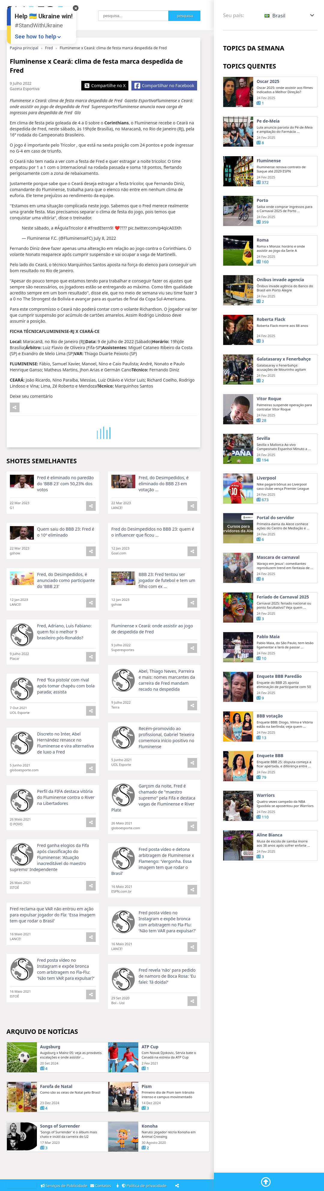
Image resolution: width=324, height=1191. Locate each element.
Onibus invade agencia (280, 306)
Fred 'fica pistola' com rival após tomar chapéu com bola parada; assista (66, 712)
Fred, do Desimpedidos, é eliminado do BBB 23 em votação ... (164, 510)
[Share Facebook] (164, 85)
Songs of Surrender (60, 1153)
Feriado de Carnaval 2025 (282, 623)
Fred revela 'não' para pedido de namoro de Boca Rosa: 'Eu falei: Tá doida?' (167, 1003)
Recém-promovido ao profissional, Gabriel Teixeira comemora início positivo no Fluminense (166, 764)
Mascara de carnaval (277, 584)
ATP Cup (150, 1073)
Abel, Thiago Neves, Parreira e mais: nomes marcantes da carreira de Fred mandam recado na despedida (167, 707)
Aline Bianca (269, 861)
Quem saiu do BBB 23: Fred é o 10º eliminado (65, 559)
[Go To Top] (266, 1182)
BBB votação (269, 742)
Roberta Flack (270, 346)
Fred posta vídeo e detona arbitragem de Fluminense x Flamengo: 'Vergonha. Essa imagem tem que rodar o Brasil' (152, 888)
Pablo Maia (268, 663)
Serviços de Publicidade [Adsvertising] (64, 1185)
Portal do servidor (275, 544)
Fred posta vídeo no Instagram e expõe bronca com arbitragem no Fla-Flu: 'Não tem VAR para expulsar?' (167, 948)
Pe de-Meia (268, 121)
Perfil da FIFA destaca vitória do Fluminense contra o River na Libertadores (66, 824)
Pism (147, 1113)
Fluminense (268, 160)
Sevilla (263, 465)
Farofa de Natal (56, 1113)
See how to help (35, 36)
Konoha (150, 1153)
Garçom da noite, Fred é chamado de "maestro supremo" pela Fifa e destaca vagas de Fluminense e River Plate (153, 824)
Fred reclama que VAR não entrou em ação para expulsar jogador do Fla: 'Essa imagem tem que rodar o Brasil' (52, 941)
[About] (118, 1186)
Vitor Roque (268, 425)
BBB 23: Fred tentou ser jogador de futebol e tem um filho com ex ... (167, 607)
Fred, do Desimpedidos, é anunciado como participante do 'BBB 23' (66, 607)
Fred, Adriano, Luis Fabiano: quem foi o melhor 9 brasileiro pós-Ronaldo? (64, 658)
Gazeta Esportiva (25, 88)
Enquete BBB (269, 782)
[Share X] (104, 85)
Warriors (265, 822)
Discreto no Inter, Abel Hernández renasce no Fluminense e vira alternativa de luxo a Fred (65, 769)
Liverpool (266, 504)
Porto (262, 227)
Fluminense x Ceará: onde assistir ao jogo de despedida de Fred (152, 655)
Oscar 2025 (267, 81)
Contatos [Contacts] (101, 1185)
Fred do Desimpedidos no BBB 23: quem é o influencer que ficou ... (152, 559)
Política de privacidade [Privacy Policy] (145, 1185)
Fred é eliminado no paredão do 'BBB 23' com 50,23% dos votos (65, 510)
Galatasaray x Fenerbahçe (283, 385)
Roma (262, 267)
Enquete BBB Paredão (279, 703)
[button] (289, 15)
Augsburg (50, 1073)
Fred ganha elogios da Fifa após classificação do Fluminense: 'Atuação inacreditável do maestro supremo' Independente (49, 884)
